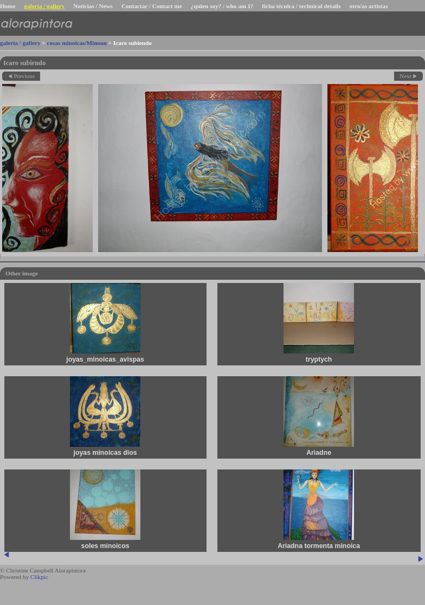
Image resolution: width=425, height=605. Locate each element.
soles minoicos (106, 546)
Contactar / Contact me (151, 6)
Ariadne (319, 452)
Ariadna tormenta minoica (319, 546)
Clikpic (39, 577)
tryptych (319, 359)
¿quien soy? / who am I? (222, 6)
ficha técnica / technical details (301, 6)
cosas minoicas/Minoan (77, 43)
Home (8, 6)
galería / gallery (44, 6)
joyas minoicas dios (105, 452)
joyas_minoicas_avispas (106, 359)
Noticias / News (93, 6)
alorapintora (36, 23)
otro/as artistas (369, 6)
